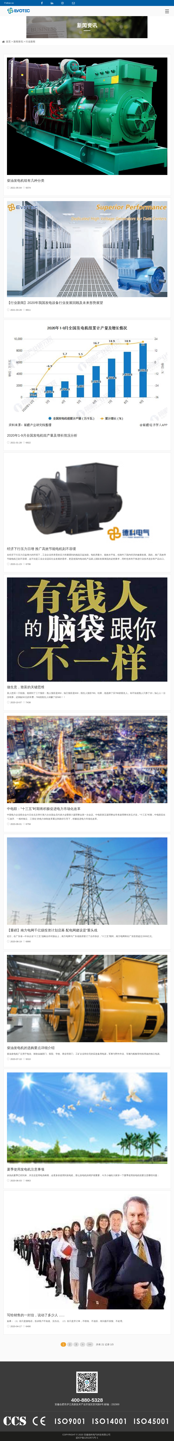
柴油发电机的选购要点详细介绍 (31, 1048)
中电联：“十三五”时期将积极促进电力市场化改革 (44, 809)
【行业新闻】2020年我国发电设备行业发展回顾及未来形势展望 (55, 303)
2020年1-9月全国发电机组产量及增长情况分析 (42, 435)
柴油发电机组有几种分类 (25, 180)
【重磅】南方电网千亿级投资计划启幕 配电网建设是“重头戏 (52, 930)
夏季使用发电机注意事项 (25, 1169)
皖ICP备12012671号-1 (87, 1437)
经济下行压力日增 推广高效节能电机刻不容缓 (41, 549)
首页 (8, 41)
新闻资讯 (18, 41)
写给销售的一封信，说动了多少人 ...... (36, 1315)
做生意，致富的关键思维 (25, 687)
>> (89, 1344)
